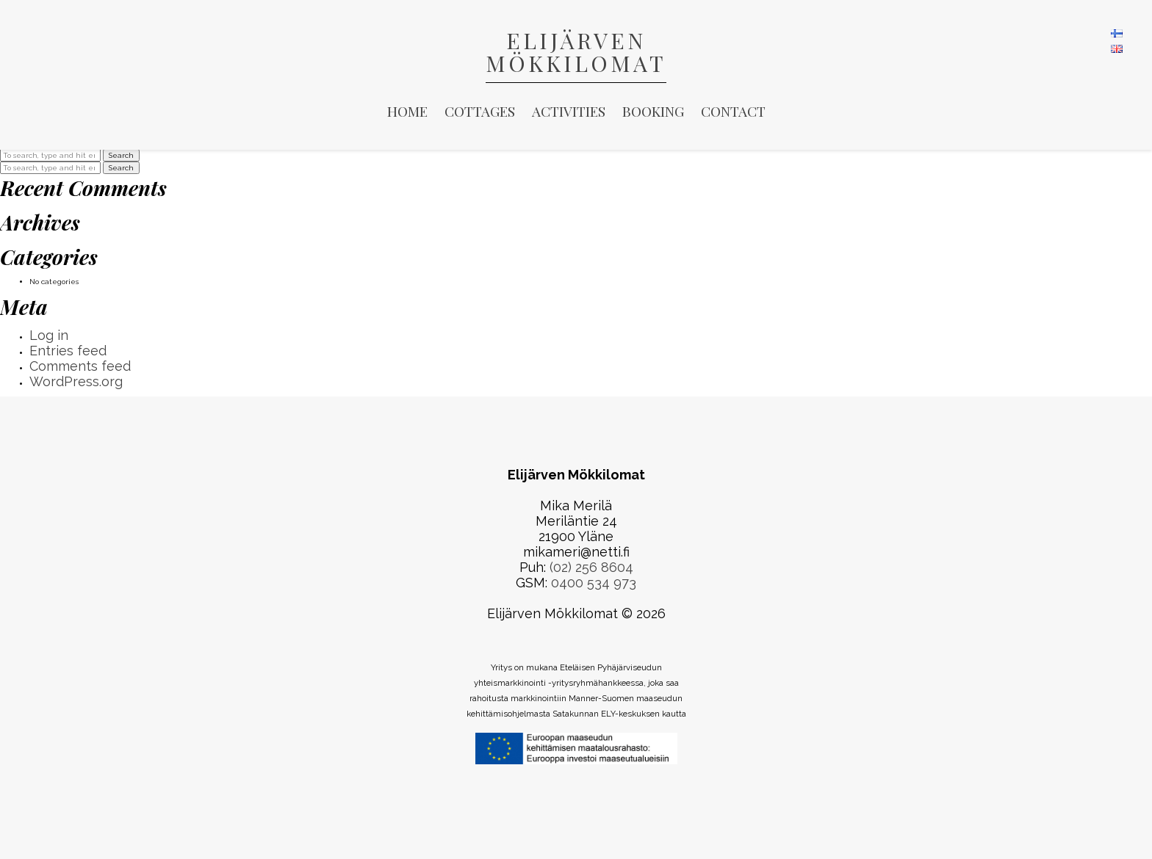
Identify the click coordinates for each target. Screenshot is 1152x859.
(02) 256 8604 (591, 567)
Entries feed (68, 350)
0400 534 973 (593, 582)
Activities (568, 110)
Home (407, 110)
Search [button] (121, 155)
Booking (653, 110)
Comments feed (80, 366)
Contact (733, 110)
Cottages (479, 110)
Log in (48, 335)
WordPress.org (76, 381)
